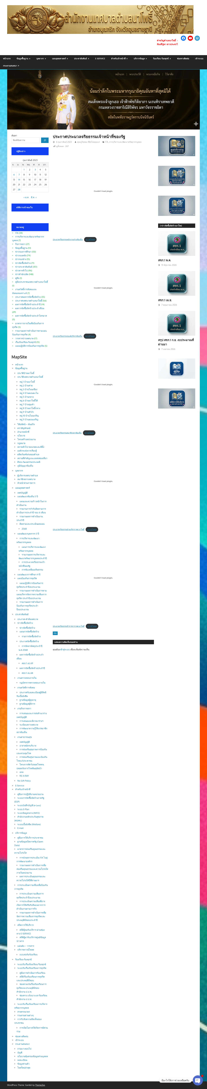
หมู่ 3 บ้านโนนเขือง (28, 389)
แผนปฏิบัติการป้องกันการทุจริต (29, 346)
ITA (106, 142)
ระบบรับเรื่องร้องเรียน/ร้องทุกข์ (31, 964)
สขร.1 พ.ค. (164, 260)
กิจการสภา (20, 244)
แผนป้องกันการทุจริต (27, 578)
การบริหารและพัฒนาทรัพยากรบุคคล (125, 142)
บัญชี (19, 1052)
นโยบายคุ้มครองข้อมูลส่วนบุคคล (32, 1056)
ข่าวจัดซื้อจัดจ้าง (23, 263)
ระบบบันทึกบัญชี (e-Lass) (29, 805)
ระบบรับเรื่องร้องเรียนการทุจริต (31, 968)
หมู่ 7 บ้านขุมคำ (27, 404)
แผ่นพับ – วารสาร (25, 946)
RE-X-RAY (24, 775)
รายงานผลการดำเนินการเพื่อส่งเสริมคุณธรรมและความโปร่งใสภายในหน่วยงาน (32, 869)
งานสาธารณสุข (24, 737)
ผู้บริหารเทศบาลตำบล (27, 475)
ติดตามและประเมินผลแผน (32, 524)
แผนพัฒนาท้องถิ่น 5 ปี (27, 496)
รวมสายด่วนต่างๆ (25, 1015)
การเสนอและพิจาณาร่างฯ (31, 721)
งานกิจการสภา (24, 708)
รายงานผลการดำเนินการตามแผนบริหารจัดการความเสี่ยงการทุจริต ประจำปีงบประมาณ (32, 594)
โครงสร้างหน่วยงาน (26, 439)
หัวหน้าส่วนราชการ (26, 483)
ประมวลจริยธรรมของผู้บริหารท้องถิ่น (67, 336)
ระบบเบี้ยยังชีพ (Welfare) (29, 824)
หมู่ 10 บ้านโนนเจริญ (29, 415)
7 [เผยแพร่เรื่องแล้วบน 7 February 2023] (19, 174)
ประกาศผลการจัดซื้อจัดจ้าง (28, 297)
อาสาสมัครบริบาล (28, 745)
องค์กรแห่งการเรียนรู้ (27, 450)
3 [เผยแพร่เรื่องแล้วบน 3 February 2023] (35, 169)
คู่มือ (17, 278)
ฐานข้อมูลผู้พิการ (27, 703)
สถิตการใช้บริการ (25, 925)
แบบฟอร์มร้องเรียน (28, 954)
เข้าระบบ (199, 58)
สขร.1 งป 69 (27, 663)
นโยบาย (21, 435)
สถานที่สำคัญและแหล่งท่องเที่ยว (32, 458)
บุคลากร (40, 58)
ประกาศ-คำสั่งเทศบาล (27, 619)
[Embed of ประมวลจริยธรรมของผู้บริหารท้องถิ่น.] (103, 288)
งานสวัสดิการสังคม (26, 687)
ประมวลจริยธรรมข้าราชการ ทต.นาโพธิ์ (68, 626)
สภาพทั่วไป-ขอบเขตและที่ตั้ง (30, 447)
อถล (21, 772)
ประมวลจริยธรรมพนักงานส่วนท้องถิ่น (68, 239)
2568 (24, 528)
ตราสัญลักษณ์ (23, 428)
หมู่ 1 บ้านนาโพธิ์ (27, 381)
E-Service (100, 58)
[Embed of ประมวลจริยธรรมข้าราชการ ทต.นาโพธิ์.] (103, 578)
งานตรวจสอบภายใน (26, 678)
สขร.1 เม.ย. (165, 300)
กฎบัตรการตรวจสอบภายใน (32, 682)
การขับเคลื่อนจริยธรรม (32, 569)
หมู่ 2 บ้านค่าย (26, 385)
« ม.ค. (26, 197)
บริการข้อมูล (139, 58)
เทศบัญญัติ (22, 492)
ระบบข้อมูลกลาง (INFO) (28, 813)
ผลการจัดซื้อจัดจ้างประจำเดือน (29, 308)
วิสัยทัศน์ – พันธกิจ (26, 424)
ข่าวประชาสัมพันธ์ (23, 266)
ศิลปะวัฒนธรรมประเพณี (28, 462)
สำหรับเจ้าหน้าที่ (118, 58)
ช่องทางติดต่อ (183, 58)
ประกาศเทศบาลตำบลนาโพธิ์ (28, 300)
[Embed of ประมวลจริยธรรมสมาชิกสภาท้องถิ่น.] (103, 385)
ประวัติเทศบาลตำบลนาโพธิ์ (30, 377)
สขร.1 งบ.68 (27, 673)
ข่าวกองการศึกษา (23, 251)
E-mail (20, 828)
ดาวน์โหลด (90, 239)
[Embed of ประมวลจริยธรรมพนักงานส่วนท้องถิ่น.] (103, 191)
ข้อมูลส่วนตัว (23, 1063)
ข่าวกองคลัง (20, 255)
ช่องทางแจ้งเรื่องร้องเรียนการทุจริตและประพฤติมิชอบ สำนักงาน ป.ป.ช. (31, 988)
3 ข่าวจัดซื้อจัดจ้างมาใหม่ (171, 225)
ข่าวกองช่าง (20, 259)
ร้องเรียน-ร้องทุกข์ (161, 58)
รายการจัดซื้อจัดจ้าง (31, 636)
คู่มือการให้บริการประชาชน (30, 837)
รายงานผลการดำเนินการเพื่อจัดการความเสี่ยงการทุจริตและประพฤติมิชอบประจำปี (31, 916)
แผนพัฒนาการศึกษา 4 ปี (28, 574)
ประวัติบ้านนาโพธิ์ (25, 373)
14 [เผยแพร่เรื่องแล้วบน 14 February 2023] (19, 179)
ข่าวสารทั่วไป (21, 270)
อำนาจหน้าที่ (23, 432)
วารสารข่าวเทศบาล (24, 338)
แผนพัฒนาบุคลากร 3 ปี (28, 533)
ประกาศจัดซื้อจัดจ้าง (29, 641)
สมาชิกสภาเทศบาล (26, 479)
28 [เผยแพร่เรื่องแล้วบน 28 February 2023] (19, 189)
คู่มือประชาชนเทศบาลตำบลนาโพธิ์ (31, 282)
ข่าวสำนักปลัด (21, 274)
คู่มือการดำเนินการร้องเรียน (32, 973)
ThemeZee (40, 1085)
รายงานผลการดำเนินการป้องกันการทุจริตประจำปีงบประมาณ (30, 606)
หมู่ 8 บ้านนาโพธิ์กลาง (30, 408)
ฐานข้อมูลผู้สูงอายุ (28, 700)
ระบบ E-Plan (23, 809)
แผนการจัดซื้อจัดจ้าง (29, 631)
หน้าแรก (6, 58)
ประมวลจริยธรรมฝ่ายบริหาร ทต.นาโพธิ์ (68, 529)
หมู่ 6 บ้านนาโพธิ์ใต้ (29, 400)
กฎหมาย (21, 443)
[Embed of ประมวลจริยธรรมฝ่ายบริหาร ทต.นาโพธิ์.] (103, 481)
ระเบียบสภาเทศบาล (29, 724)
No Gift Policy (24, 780)
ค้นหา (14, 135)
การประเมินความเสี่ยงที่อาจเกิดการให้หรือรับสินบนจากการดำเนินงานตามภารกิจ (31, 905)
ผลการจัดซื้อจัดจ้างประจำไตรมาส (31, 315)
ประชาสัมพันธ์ (80, 58)
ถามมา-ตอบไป (24, 1048)
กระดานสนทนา (10, 65)
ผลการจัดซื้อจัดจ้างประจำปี (28, 304)
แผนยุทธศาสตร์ (59, 58)
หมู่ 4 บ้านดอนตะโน (29, 393)
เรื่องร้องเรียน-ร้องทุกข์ (25, 342)
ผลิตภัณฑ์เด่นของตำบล (28, 454)
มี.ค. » (34, 197)
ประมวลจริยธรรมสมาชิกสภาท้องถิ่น (67, 433)
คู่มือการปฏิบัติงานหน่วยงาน (30, 794)
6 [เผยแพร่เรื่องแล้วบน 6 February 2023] (14, 174)
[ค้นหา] (45, 140)
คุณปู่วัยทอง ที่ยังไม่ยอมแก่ (88, 142)
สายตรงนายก (23, 1011)
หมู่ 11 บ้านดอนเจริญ (29, 419)
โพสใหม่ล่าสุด (23, 1067)
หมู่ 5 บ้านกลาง (27, 396)
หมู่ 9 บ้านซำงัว (27, 412)
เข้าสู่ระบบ (65, 649)
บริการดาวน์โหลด (25, 949)
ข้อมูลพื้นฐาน (22, 58)
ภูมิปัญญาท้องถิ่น (25, 465)
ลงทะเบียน (22, 1060)
